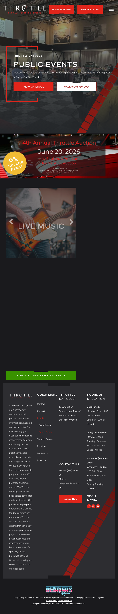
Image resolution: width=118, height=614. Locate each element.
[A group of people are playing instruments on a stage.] (24, 349)
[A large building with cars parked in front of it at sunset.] (59, 280)
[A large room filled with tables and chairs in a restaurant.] (24, 315)
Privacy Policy (51, 600)
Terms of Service (65, 600)
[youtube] (98, 506)
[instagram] (93, 506)
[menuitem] (48, 403)
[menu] (111, 9)
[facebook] (89, 506)
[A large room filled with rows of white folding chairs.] (59, 315)
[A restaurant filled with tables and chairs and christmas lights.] (24, 280)
